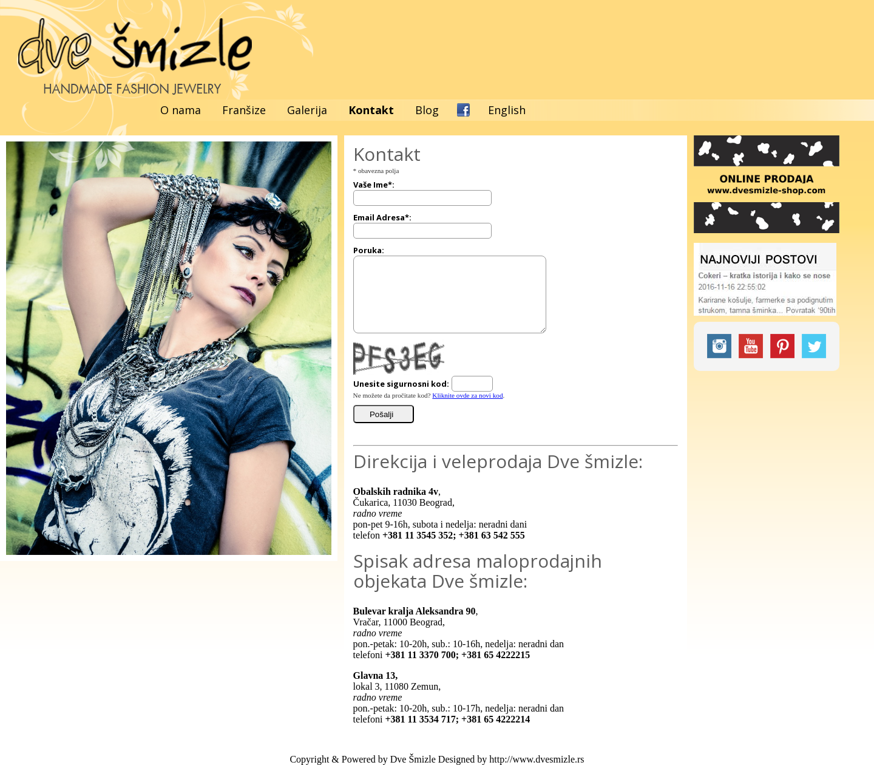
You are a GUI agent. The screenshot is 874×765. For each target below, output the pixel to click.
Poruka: (368, 250)
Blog (427, 110)
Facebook (463, 110)
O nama (180, 110)
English (507, 110)
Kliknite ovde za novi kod (467, 395)
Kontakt (371, 110)
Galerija (307, 110)
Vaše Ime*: (374, 184)
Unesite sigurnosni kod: (401, 383)
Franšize (244, 110)
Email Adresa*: (382, 217)
